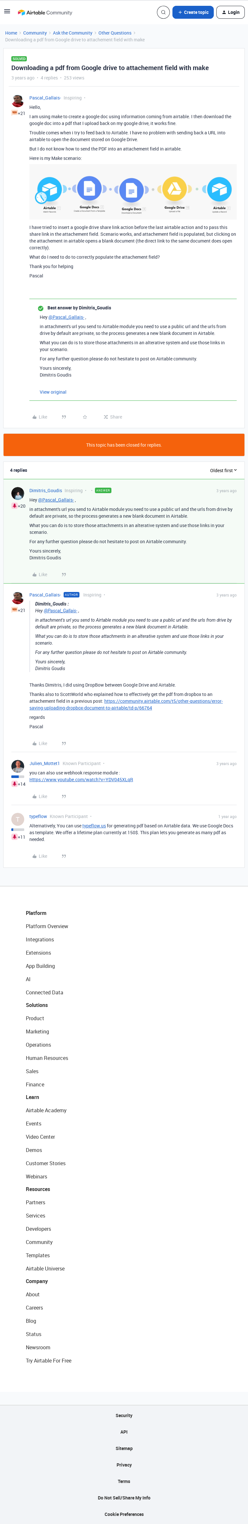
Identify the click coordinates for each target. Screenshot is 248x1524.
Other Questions (114, 33)
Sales (32, 1071)
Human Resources (47, 1058)
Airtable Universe (45, 1268)
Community (35, 33)
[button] (7, 13)
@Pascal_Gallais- (66, 317)
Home (11, 33)
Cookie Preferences (124, 1514)
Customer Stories (46, 1163)
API (124, 1432)
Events (33, 1123)
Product (35, 1018)
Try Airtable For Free (48, 1360)
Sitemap (124, 1448)
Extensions (38, 952)
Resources (38, 1189)
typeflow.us (94, 826)
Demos (34, 1150)
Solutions (37, 1005)
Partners (35, 1202)
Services (35, 1215)
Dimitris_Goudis (45, 490)
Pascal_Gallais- (45, 98)
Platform (36, 913)
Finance (35, 1084)
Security (124, 1415)
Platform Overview (47, 926)
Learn (32, 1097)
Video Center (40, 1136)
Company (37, 1281)
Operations (38, 1044)
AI (28, 979)
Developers (38, 1228)
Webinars (36, 1176)
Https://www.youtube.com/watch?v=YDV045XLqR (81, 779)
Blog (31, 1320)
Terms (124, 1481)
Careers (34, 1307)
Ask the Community (72, 33)
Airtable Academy (46, 1110)
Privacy (124, 1465)
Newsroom (38, 1347)
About (33, 1294)
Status (33, 1334)
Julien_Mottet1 (44, 763)
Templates (38, 1255)
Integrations (40, 939)
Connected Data (44, 992)
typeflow (38, 816)
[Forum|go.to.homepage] (45, 12)
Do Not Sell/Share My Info (124, 1498)
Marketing (37, 1031)
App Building (40, 965)
